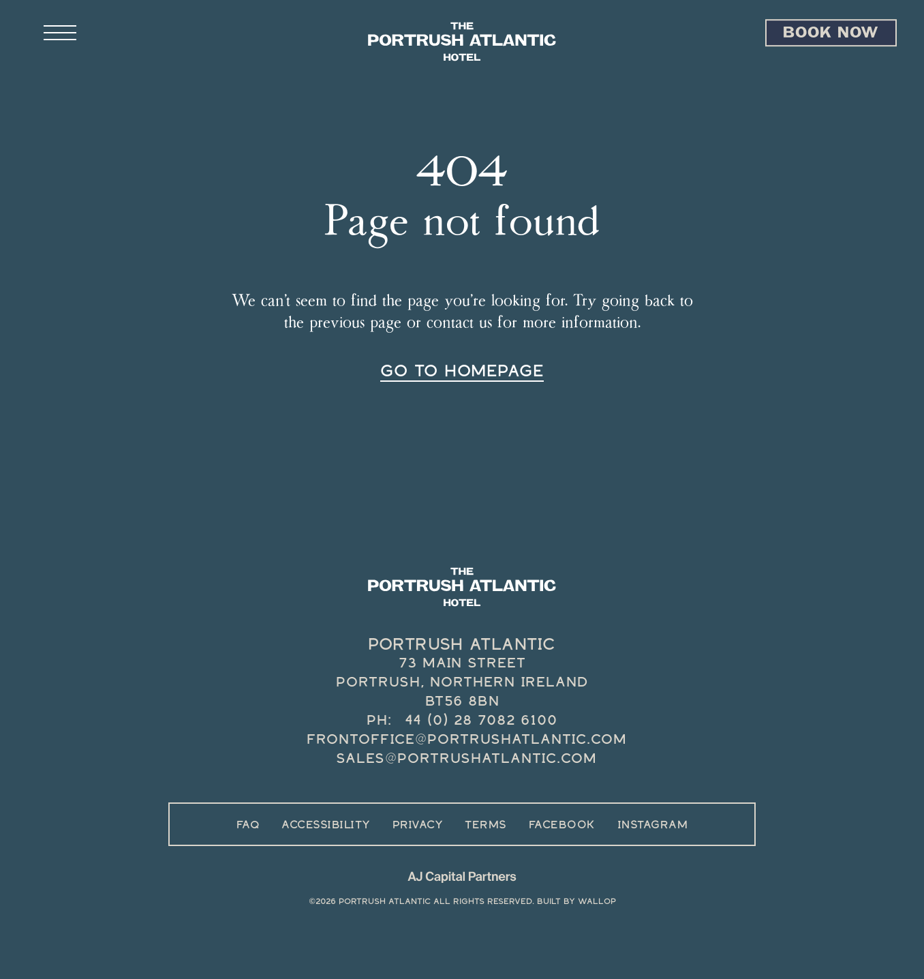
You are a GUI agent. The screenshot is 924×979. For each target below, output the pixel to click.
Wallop (597, 901)
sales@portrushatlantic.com (466, 758)
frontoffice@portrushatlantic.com (467, 739)
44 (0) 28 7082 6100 (481, 720)
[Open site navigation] (98, 33)
